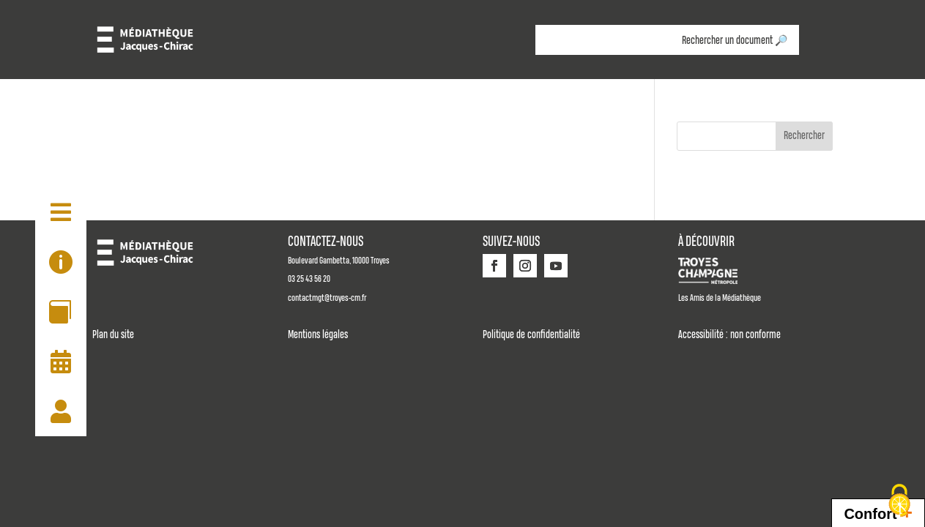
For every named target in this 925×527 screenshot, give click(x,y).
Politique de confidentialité (531, 335)
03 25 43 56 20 (309, 279)
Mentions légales (318, 335)
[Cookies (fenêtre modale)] (899, 501)
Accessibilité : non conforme (729, 335)
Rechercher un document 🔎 (734, 41)
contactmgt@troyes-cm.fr (327, 298)
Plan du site (113, 335)
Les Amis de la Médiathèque (719, 298)
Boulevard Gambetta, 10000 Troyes (339, 261)
